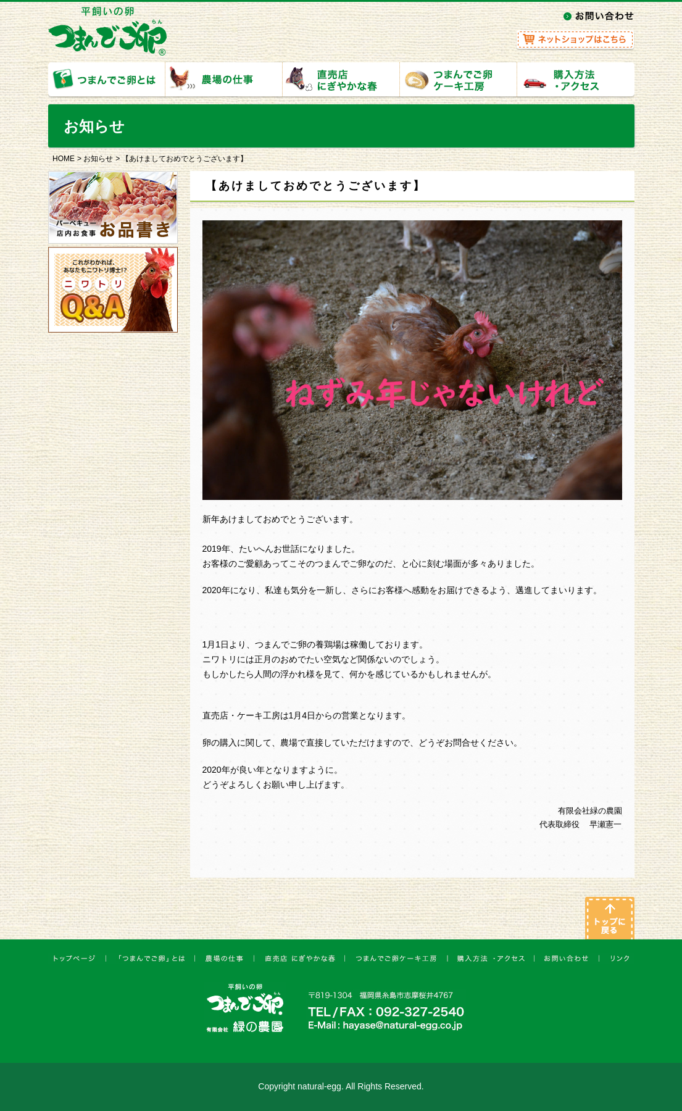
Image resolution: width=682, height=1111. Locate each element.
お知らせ (98, 158)
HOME (63, 158)
